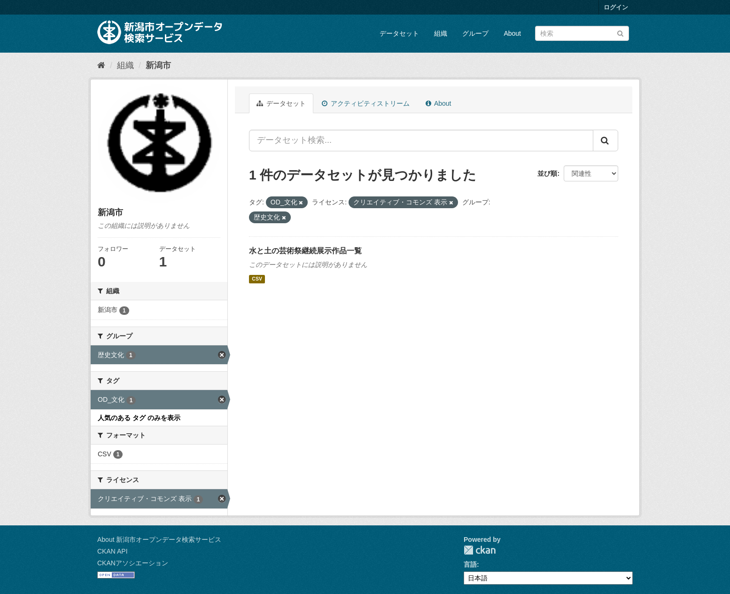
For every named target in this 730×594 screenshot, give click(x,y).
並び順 (547, 173)
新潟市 (158, 65)
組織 (440, 33)
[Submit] (620, 33)
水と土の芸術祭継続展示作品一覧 (305, 251)
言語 (470, 564)
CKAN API (112, 551)
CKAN (480, 550)
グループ (475, 33)
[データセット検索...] (421, 140)
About (512, 33)
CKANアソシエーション (132, 563)
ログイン (616, 7)
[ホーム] (101, 65)
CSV (257, 279)
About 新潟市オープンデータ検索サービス (159, 539)
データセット (399, 33)
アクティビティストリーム (366, 103)
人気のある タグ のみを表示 (139, 418)
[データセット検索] (582, 33)
